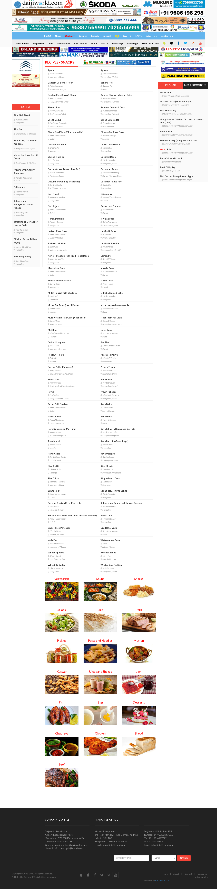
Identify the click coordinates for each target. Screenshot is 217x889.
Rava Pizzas (54, 453)
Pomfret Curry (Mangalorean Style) (178, 140)
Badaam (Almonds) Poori (61, 82)
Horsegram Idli (56, 218)
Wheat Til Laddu (56, 565)
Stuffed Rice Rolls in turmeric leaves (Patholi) (72, 515)
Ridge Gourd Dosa (110, 478)
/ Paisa (166, 149)
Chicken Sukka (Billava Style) (25, 241)
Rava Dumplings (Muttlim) (61, 429)
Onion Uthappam (57, 342)
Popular (170, 85)
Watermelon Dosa (110, 540)
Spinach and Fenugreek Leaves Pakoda (23, 204)
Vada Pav (52, 540)
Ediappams (106, 194)
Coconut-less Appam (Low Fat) (64, 169)
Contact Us (167, 36)
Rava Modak (54, 441)
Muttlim (52, 330)
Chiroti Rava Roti (57, 157)
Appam (104, 70)
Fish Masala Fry (168, 110)
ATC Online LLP (162, 880)
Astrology (132, 43)
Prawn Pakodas (108, 391)
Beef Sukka (166, 131)
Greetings (117, 43)
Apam (51, 70)
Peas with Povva (109, 354)
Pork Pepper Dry (22, 256)
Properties (38, 43)
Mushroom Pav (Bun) (111, 317)
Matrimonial (22, 43)
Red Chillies (80, 43)
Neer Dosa (106, 330)
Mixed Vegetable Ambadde (115, 305)
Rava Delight (107, 404)
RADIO (138, 36)
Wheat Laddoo (108, 552)
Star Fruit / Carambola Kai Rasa (25, 142)
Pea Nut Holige (56, 354)
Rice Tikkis (54, 478)
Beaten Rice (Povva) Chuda (62, 95)
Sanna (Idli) (54, 490)
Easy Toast (53, 194)
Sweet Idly (106, 515)
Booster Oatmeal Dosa (113, 107)
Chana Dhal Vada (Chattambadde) (65, 132)
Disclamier (203, 874)
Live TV (127, 36)
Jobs (50, 43)
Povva (51, 391)
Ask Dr (104, 43)
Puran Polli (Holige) (58, 404)
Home (165, 874)
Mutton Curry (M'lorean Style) (176, 101)
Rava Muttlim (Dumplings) (114, 441)
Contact (188, 874)
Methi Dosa (107, 280)
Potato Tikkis (108, 367)
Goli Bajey (53, 206)
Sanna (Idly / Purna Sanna (114, 490)
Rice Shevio (107, 466)
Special (107, 36)
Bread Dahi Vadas (110, 119)
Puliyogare (19, 187)
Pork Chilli (165, 92)
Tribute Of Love (150, 43)
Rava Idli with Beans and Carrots (118, 429)
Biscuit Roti (54, 107)
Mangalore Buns (56, 268)
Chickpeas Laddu (57, 144)
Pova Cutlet (54, 379)
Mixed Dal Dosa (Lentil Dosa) (26, 157)
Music (94, 43)
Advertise (151, 36)
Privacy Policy (201, 877)
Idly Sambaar (107, 218)
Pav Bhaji (105, 342)
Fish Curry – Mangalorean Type (176, 176)
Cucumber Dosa (109, 169)
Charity (95, 36)
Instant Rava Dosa (57, 231)
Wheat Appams (56, 552)
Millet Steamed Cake (112, 293)
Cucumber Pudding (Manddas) (64, 181)
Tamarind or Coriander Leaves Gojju (26, 223)
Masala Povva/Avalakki (59, 280)
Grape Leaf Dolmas (111, 206)
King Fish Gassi (22, 115)
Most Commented (195, 85)
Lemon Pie (106, 255)
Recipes (82, 36)
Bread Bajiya (54, 119)
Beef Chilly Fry (167, 167)
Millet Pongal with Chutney (62, 293)
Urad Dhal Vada (109, 527)
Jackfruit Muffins (57, 243)
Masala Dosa (107, 268)
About (176, 874)
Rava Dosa (106, 416)
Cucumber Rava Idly (111, 181)
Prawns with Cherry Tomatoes (24, 171)
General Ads (63, 43)
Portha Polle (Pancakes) (60, 367)
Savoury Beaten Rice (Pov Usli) (64, 503)
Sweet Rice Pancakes (59, 527)
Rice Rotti (19, 129)
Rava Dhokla (54, 416)
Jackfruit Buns (108, 231)
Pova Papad (107, 379)
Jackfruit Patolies (110, 243)
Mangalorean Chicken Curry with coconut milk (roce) (182, 121)
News (58, 36)
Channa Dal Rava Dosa (112, 132)
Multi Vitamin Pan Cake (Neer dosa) (66, 317)
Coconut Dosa (108, 157)
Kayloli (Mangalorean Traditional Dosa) (68, 255)
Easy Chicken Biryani (171, 158)
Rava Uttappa (108, 453)
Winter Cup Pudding (111, 565)
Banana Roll (107, 82)
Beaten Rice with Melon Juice (116, 95)
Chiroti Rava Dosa (110, 144)
